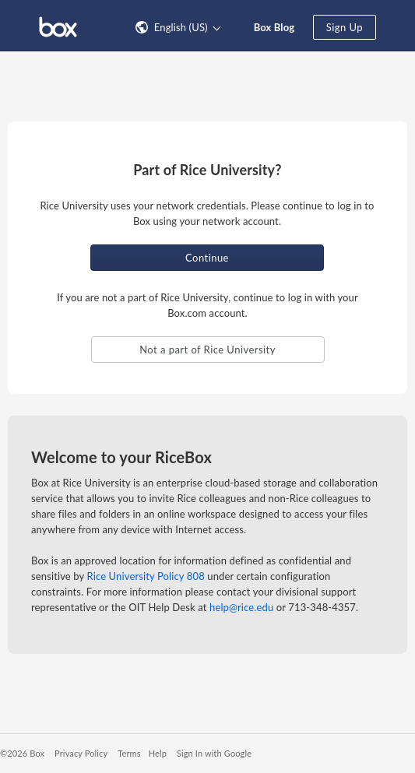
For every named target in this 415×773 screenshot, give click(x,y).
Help (158, 753)
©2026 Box (22, 753)
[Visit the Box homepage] (58, 25)
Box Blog (274, 27)
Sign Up (344, 27)
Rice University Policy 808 (146, 576)
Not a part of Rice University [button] (207, 349)
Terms (129, 753)
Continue (207, 257)
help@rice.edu (241, 607)
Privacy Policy (81, 753)
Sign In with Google (214, 753)
